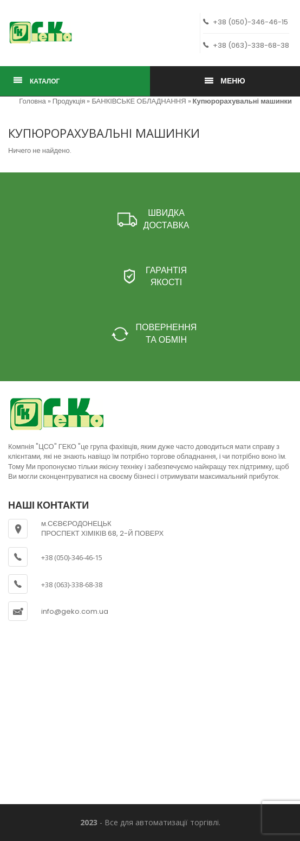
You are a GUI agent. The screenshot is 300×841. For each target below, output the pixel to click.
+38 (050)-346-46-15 (245, 22)
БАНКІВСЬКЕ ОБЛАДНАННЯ (139, 101)
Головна (32, 101)
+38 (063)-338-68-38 (246, 45)
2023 (88, 822)
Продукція (69, 101)
